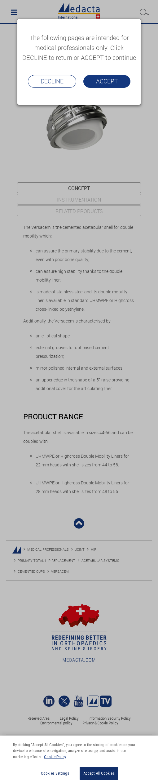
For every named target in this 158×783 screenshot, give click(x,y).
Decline (52, 81)
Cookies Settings (55, 773)
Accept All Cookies (98, 773)
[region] (79, 759)
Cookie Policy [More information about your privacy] (55, 756)
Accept (107, 81)
